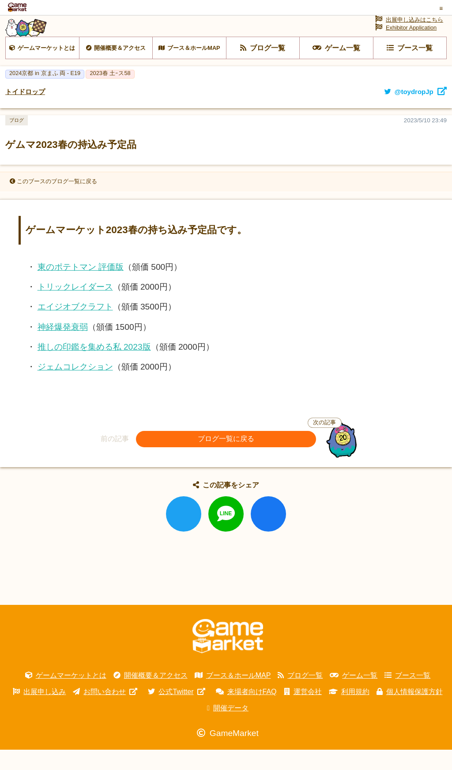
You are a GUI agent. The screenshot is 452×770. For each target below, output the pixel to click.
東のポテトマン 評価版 (81, 287)
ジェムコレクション (75, 387)
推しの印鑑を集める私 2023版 (94, 367)
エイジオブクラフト (75, 327)
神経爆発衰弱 (63, 347)
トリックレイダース (75, 307)
